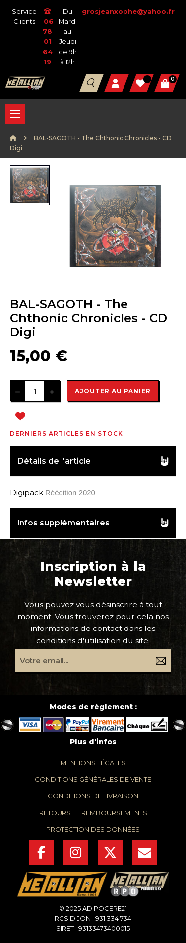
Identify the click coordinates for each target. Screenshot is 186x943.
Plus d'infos (93, 741)
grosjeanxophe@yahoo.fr (128, 11)
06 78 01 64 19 (48, 37)
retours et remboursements (93, 813)
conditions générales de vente (93, 779)
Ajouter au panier (113, 391)
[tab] (93, 461)
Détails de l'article (54, 461)
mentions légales (93, 763)
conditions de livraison (93, 796)
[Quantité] (34, 391)
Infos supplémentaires (63, 522)
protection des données (93, 829)
